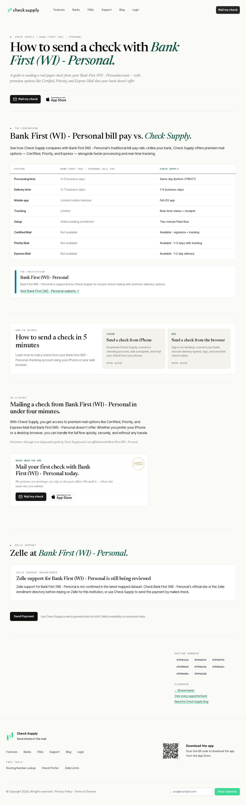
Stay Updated (227, 791)
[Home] (23, 10)
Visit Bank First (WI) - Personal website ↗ (49, 291)
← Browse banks (184, 690)
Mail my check (228, 10)
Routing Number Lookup (21, 768)
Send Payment (24, 616)
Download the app (200, 746)
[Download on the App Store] (56, 99)
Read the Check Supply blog (191, 701)
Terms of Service (85, 791)
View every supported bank (191, 696)
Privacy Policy (63, 791)
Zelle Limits (72, 768)
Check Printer (50, 768)
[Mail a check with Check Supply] (25, 99)
